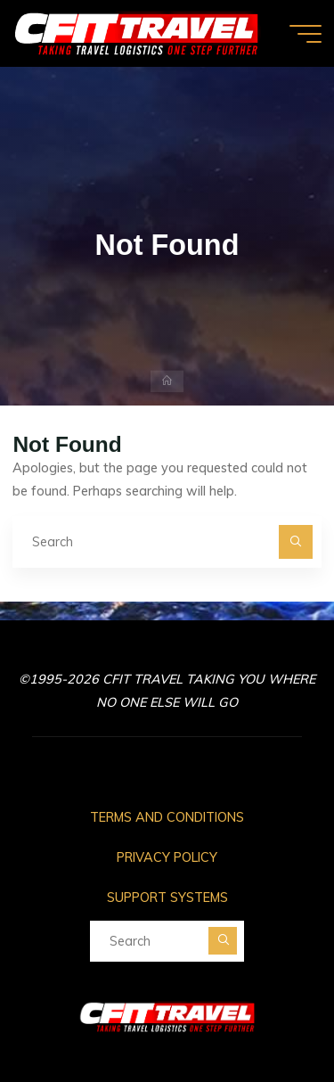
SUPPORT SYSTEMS (167, 897)
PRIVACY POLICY (167, 857)
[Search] (295, 541)
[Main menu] (305, 34)
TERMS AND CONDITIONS (167, 817)
